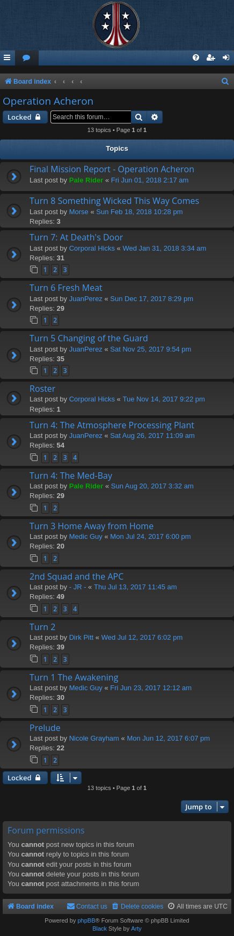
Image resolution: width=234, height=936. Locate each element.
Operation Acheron (48, 101)
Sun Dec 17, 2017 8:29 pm (151, 299)
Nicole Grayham (94, 738)
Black (99, 928)
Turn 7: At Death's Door (76, 237)
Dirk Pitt (81, 637)
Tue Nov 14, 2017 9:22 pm (163, 399)
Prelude (45, 728)
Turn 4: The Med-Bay (71, 475)
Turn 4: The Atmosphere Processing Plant (112, 425)
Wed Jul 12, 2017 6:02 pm (142, 637)
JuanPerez (86, 299)
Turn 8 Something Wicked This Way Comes (114, 201)
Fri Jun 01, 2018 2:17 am (150, 180)
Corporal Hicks (92, 248)
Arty (136, 928)
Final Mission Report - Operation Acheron (112, 169)
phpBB (86, 920)
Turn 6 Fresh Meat (66, 288)
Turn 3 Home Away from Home (91, 526)
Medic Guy (86, 536)
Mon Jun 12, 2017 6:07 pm (168, 738)
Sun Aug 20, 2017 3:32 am (152, 486)
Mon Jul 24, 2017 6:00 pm (150, 536)
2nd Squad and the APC (76, 576)
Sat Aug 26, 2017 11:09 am (152, 436)
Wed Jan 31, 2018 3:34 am (164, 248)
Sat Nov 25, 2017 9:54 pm (150, 349)
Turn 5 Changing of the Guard (89, 338)
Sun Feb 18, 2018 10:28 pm (139, 212)
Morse (79, 212)
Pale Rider (86, 180)
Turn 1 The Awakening (74, 677)
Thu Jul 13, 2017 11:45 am (135, 587)
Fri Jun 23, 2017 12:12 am (151, 688)
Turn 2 (42, 627)
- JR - (77, 587)
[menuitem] (26, 58)
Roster (42, 388)
